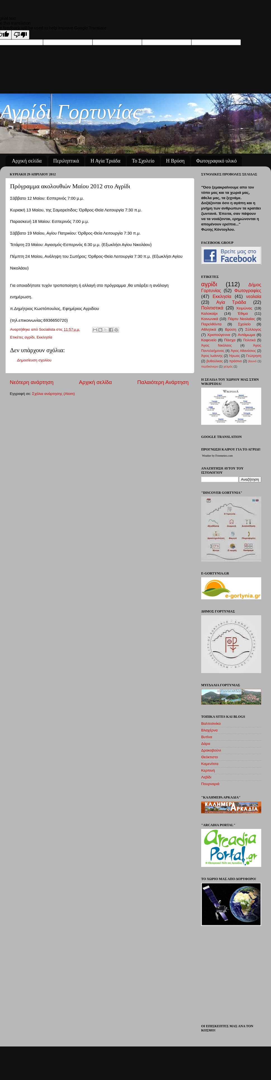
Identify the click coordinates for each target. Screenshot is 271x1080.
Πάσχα (229, 340)
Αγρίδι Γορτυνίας (70, 111)
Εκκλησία (44, 337)
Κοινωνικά (209, 319)
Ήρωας (234, 356)
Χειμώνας (244, 308)
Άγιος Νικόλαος (216, 345)
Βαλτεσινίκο (211, 723)
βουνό (252, 361)
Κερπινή (208, 770)
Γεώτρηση (253, 356)
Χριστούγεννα (218, 335)
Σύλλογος (253, 329)
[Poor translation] (20, 34)
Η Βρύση (175, 161)
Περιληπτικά (66, 161)
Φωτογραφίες (247, 290)
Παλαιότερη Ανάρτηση (163, 382)
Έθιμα (242, 313)
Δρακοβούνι (211, 750)
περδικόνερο (209, 366)
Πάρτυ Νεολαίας (241, 319)
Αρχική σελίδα (27, 161)
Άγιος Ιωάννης (212, 356)
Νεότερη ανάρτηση (32, 382)
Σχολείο (244, 324)
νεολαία (253, 296)
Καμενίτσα (209, 764)
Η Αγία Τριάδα (105, 161)
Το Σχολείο (143, 161)
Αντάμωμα (246, 335)
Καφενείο (209, 340)
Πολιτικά (249, 340)
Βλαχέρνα (209, 730)
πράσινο (235, 361)
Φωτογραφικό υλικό (216, 161)
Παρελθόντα (211, 324)
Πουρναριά (210, 784)
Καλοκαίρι (209, 313)
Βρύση (230, 329)
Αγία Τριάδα (231, 302)
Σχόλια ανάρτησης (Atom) (53, 394)
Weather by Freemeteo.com (217, 455)
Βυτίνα (206, 737)
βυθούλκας (214, 361)
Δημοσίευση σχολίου (34, 360)
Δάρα (205, 744)
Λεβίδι (206, 777)
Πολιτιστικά (212, 307)
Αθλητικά (208, 329)
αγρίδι (30, 337)
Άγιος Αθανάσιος (243, 351)
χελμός (228, 366)
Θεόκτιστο (209, 757)
